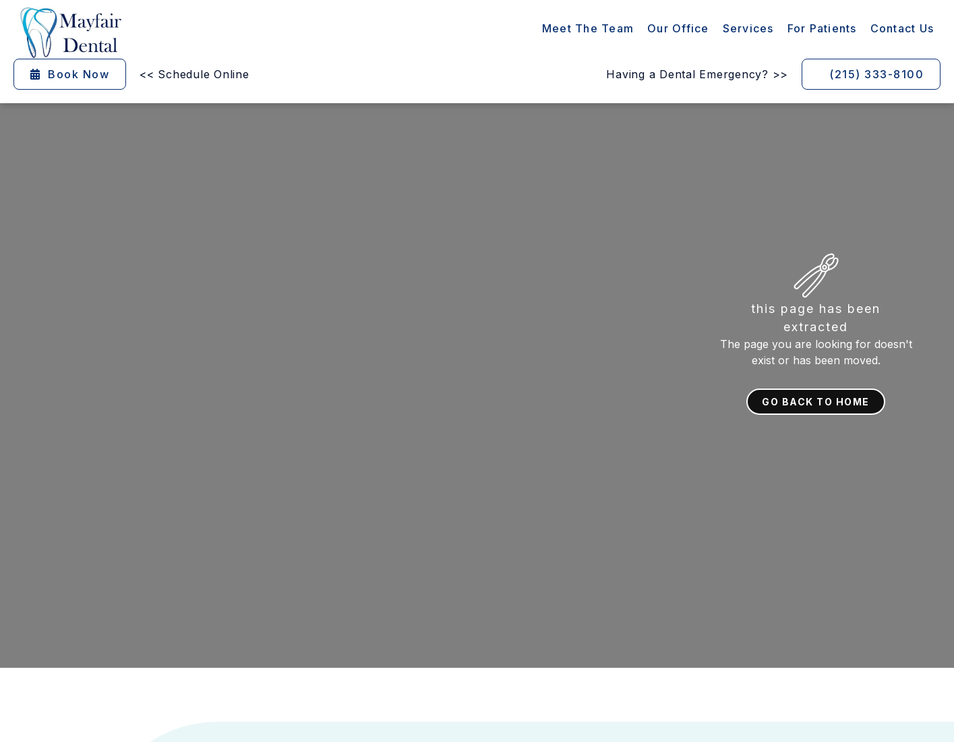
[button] (748, 28)
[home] (70, 33)
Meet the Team (588, 28)
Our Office (678, 28)
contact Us (902, 28)
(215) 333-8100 (876, 74)
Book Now (69, 74)
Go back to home (816, 401)
